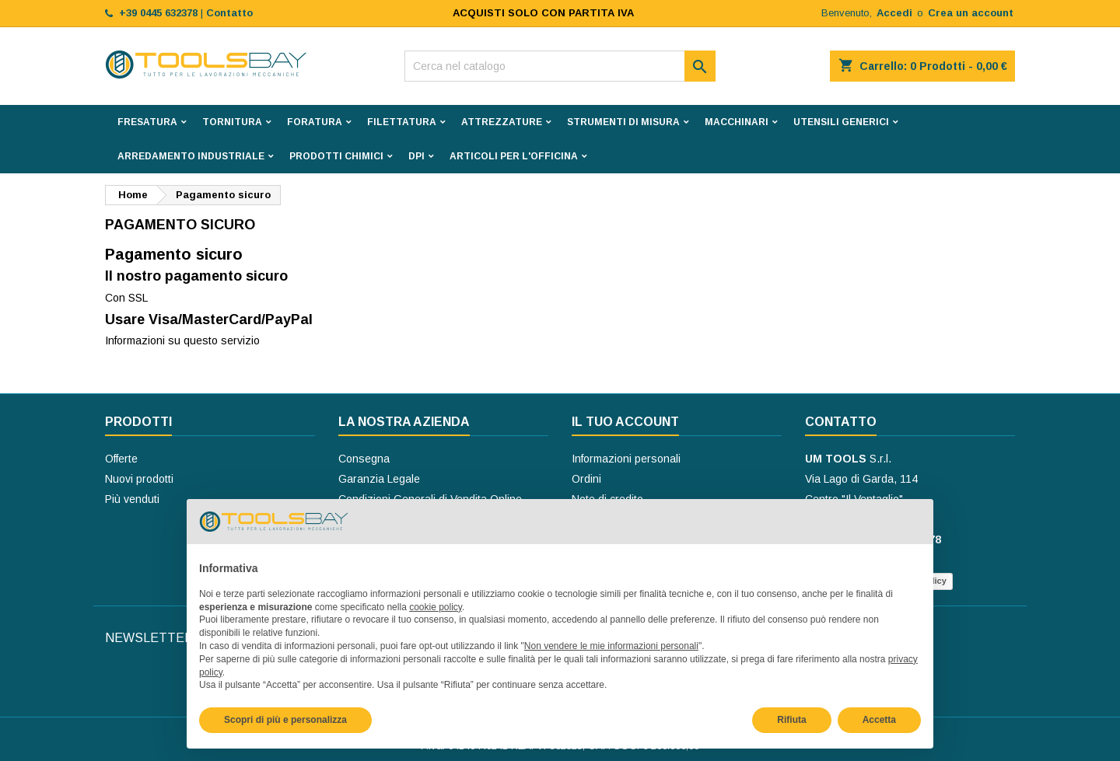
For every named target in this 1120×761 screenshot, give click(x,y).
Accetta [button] (879, 719)
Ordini (586, 479)
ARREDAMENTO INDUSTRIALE (190, 156)
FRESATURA (147, 122)
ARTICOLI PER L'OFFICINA (514, 156)
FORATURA (314, 122)
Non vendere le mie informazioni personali (611, 646)
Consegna (364, 458)
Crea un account (970, 13)
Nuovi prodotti (139, 479)
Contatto (841, 421)
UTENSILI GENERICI (841, 122)
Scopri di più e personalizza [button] (285, 719)
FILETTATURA (401, 122)
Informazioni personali (626, 458)
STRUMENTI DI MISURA (623, 122)
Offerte (121, 458)
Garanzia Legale (379, 479)
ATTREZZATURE (501, 122)
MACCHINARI (736, 122)
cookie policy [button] (435, 607)
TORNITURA (232, 122)
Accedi (894, 13)
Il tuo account (625, 421)
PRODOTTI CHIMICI (336, 156)
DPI (416, 156)
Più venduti (132, 499)
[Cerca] (560, 66)
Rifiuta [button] (791, 719)
